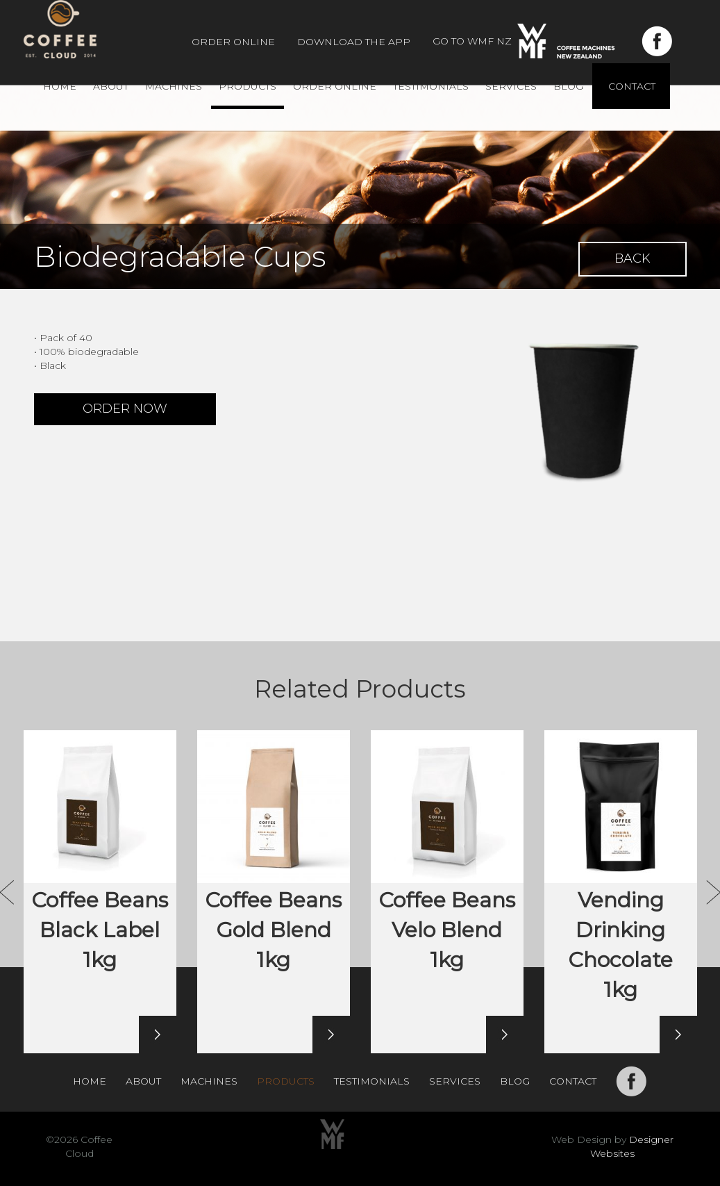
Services (511, 86)
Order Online (233, 41)
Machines (173, 86)
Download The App (353, 41)
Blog (568, 86)
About (110, 86)
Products (247, 86)
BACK (632, 258)
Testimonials (431, 86)
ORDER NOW (125, 408)
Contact (631, 86)
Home (59, 86)
